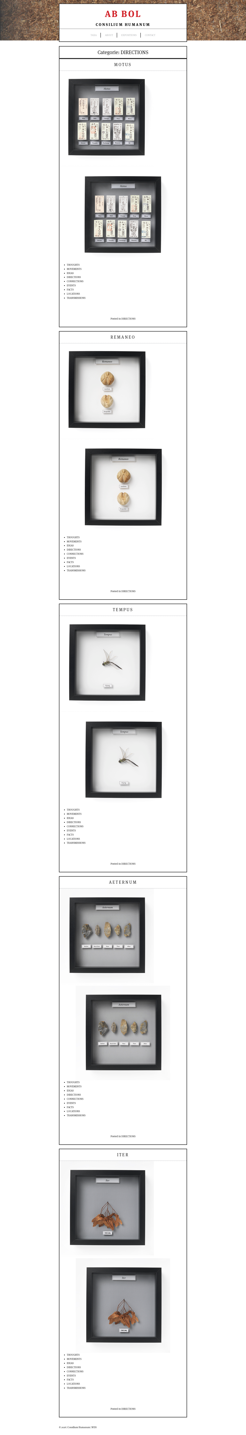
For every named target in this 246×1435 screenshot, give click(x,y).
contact (150, 35)
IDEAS (70, 273)
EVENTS (71, 285)
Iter (123, 1155)
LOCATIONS (73, 293)
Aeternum (123, 882)
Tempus (123, 609)
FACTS (70, 289)
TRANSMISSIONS (76, 298)
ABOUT (109, 35)
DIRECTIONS (74, 277)
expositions (129, 35)
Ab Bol (123, 14)
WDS (94, 1427)
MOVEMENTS (74, 269)
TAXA (94, 35)
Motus (123, 64)
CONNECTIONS (75, 281)
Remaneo (123, 337)
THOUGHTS (73, 264)
